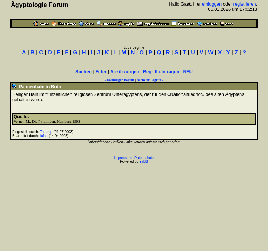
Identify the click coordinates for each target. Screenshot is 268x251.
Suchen (83, 71)
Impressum (122, 158)
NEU (188, 71)
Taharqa (46, 132)
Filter (101, 71)
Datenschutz (144, 158)
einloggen (212, 4)
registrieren (244, 4)
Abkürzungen (124, 71)
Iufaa (44, 136)
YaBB (143, 161)
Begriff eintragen (161, 71)
